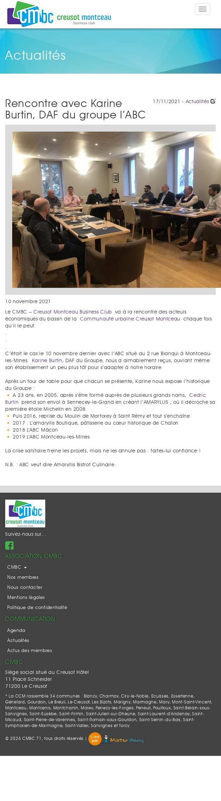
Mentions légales (26, 597)
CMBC (17, 567)
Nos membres (23, 577)
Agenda (16, 630)
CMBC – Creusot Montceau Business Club (62, 312)
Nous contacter (24, 587)
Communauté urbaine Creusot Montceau (130, 319)
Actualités (197, 101)
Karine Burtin (47, 360)
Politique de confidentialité (37, 608)
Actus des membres (29, 651)
